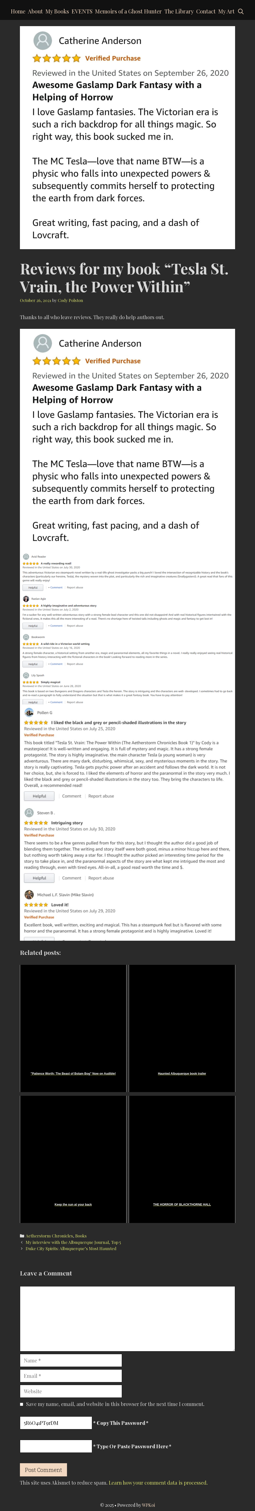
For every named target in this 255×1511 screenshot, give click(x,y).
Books (81, 1235)
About (35, 11)
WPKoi (148, 1505)
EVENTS (81, 11)
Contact (206, 11)
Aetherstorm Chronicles (49, 1235)
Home (18, 11)
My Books (57, 11)
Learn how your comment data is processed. (158, 1482)
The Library (179, 11)
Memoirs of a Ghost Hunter (128, 11)
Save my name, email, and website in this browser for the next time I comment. (115, 1403)
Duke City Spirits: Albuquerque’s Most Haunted (71, 1248)
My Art (226, 11)
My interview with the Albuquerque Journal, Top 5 (73, 1242)
